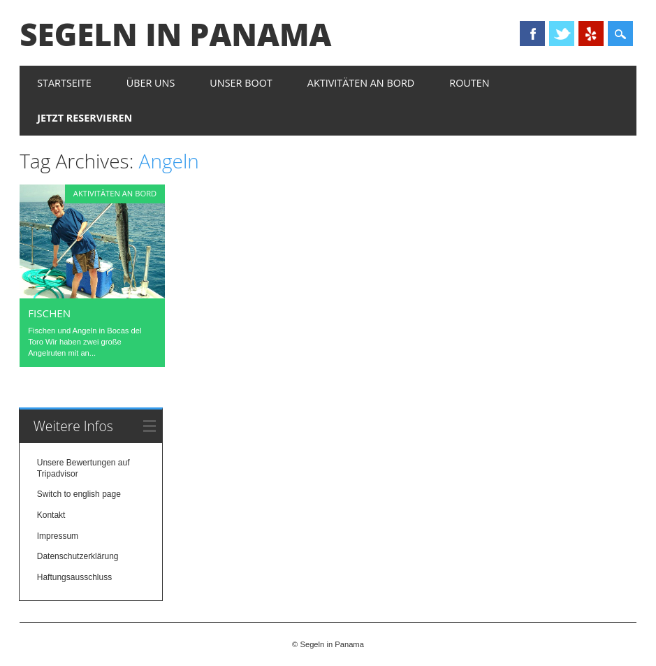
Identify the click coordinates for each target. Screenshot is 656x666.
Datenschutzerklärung (78, 556)
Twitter (561, 33)
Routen (469, 82)
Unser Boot (241, 82)
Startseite (64, 82)
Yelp (591, 33)
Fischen (49, 313)
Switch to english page (79, 494)
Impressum (57, 536)
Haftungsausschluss (74, 577)
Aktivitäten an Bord (360, 82)
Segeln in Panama (175, 34)
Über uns (150, 82)
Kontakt (51, 515)
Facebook (532, 33)
